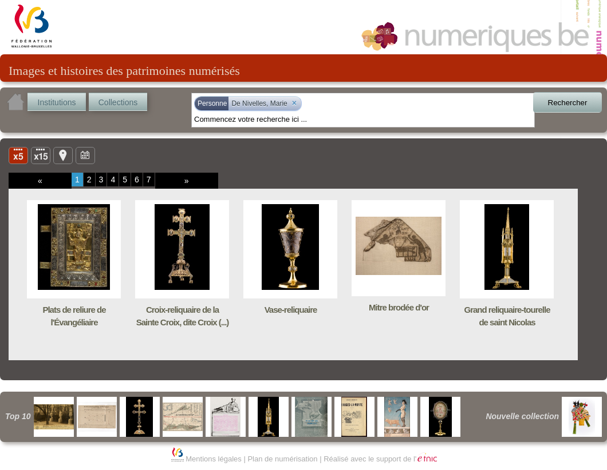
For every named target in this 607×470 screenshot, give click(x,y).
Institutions (57, 102)
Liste (40, 155)
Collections (117, 102)
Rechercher (568, 102)
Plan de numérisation (282, 459)
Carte (63, 155)
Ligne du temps (85, 155)
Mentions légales (214, 459)
